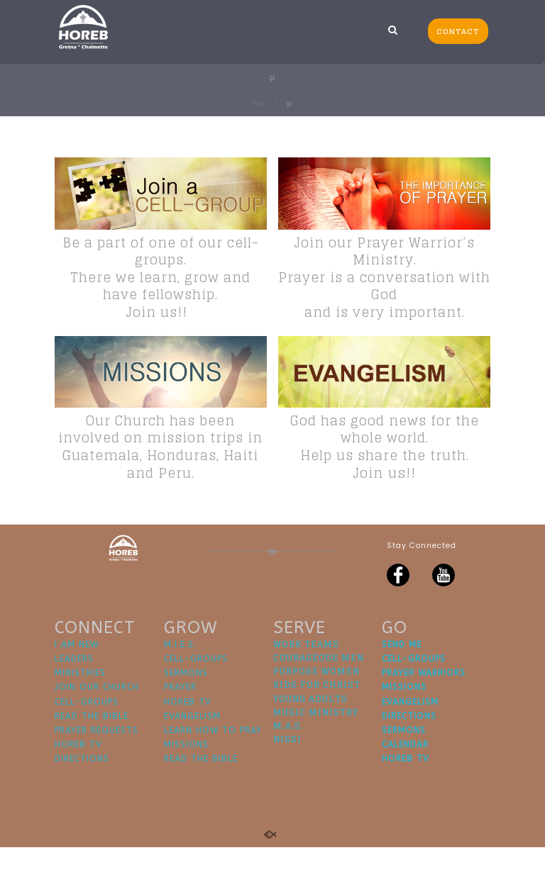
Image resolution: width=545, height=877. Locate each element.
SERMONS (186, 703)
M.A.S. (288, 755)
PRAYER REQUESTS (96, 760)
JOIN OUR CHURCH (97, 717)
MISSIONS (186, 774)
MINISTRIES (80, 703)
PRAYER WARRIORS (424, 703)
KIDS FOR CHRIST (316, 715)
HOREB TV (78, 774)
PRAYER (180, 717)
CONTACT (457, 31)
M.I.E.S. (180, 674)
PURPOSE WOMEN (316, 700)
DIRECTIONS (82, 789)
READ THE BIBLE (91, 746)
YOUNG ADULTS (310, 728)
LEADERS (74, 688)
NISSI (287, 768)
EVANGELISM (192, 746)
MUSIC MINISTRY (315, 741)
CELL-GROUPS (87, 732)
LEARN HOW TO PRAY (213, 760)
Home (259, 103)
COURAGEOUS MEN (318, 687)
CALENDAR (405, 774)
